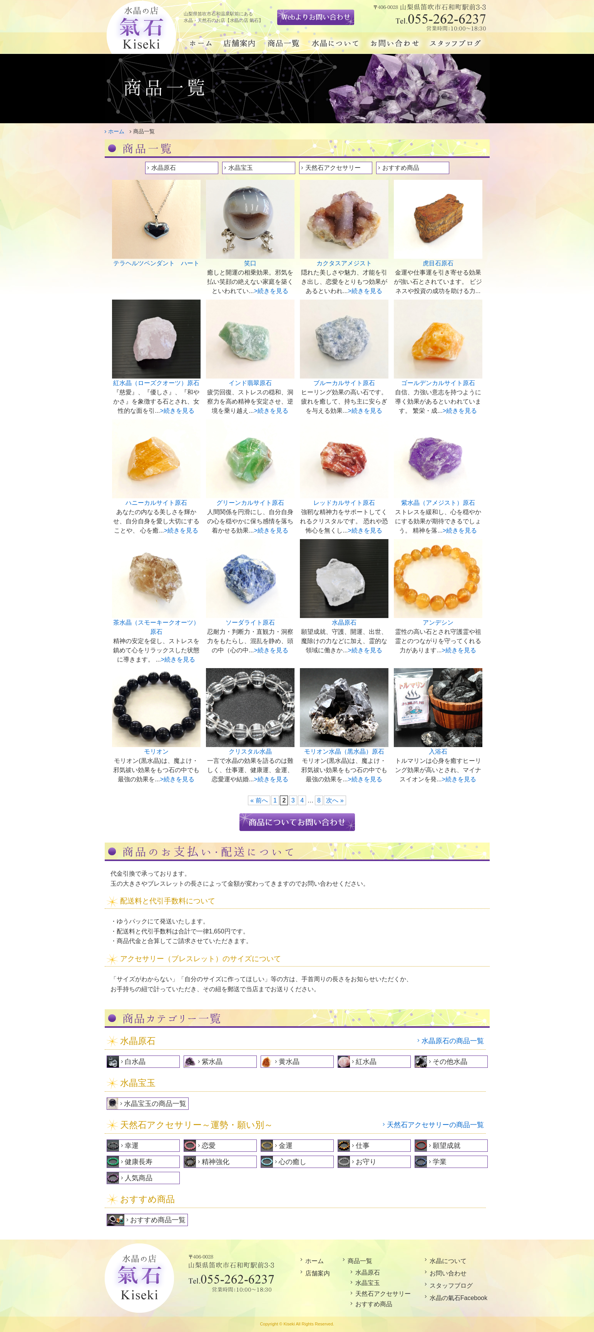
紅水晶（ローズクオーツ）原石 (156, 383)
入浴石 (438, 751)
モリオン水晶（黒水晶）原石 (344, 751)
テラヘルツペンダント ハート (156, 263)
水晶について (448, 1261)
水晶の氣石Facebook (458, 1298)
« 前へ (259, 800)
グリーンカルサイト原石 (250, 502)
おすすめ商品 (400, 167)
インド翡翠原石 (250, 383)
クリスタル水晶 (250, 751)
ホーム (116, 131)
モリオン (156, 751)
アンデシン (438, 622)
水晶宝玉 (240, 167)
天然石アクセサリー (333, 167)
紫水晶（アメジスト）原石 (438, 502)
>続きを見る (271, 291)
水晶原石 (163, 167)
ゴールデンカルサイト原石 (438, 383)
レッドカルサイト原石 (344, 502)
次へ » (334, 800)
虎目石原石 (438, 263)
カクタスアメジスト (344, 263)
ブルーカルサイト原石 (344, 383)
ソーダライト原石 (250, 622)
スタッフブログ (451, 1285)
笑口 (250, 263)
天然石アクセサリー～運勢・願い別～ (196, 1125)
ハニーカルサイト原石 (156, 502)
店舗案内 (317, 1273)
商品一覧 (360, 1261)
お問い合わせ (448, 1273)
